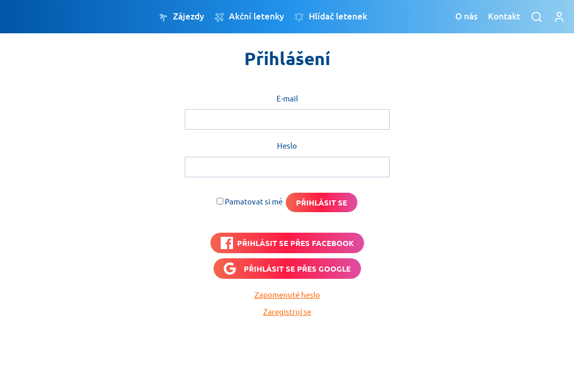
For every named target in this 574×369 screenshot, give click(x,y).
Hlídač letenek (330, 16)
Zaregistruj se (287, 311)
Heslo (287, 145)
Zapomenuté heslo (287, 294)
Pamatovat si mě (254, 201)
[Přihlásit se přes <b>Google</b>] (287, 268)
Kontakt (504, 16)
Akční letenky (249, 16)
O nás (466, 16)
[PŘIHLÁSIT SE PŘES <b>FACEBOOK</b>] (287, 243)
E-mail (287, 98)
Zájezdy (181, 16)
